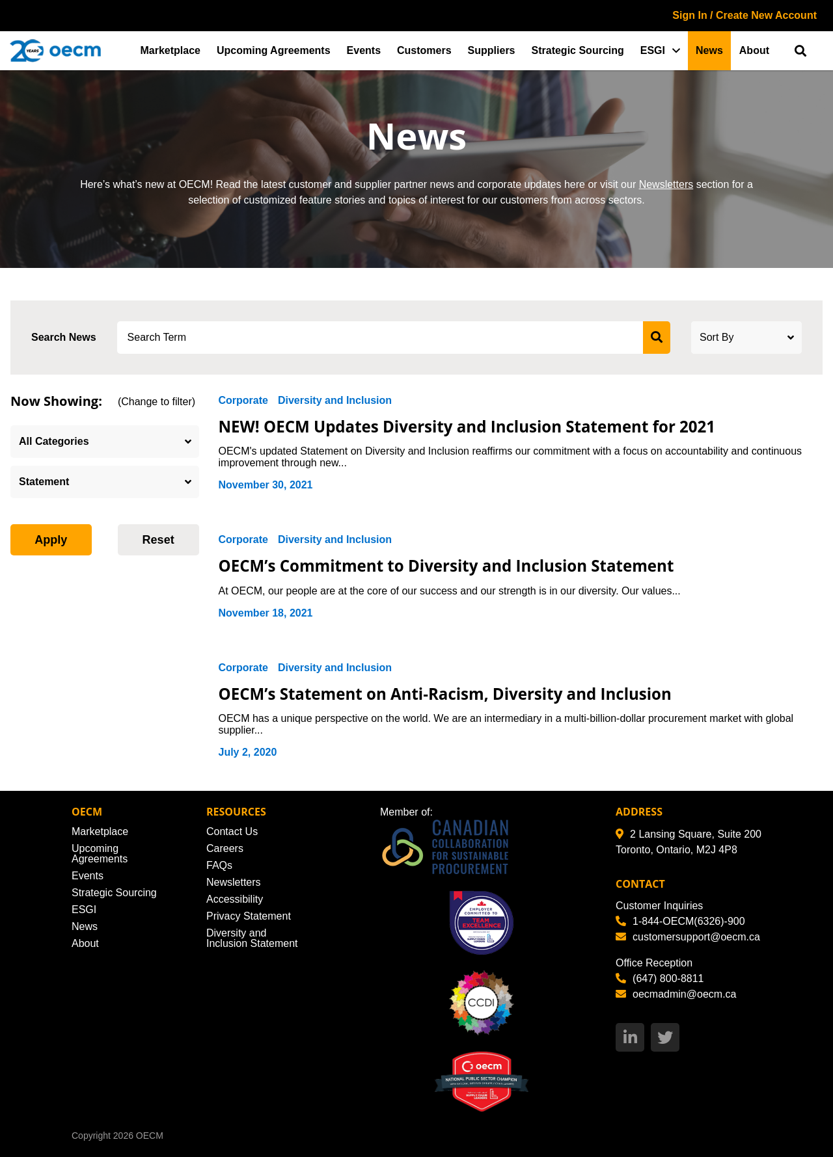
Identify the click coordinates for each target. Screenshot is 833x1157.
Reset (158, 539)
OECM (149, 1135)
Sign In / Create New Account (744, 15)
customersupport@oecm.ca (688, 936)
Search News (63, 337)
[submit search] (656, 337)
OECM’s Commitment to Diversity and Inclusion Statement (455, 565)
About (754, 50)
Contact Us (232, 831)
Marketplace (171, 50)
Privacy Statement (248, 916)
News (709, 50)
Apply (50, 539)
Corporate (243, 400)
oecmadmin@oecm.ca (676, 994)
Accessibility (234, 899)
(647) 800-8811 (659, 978)
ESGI (652, 50)
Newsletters (666, 184)
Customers (424, 50)
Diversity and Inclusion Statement (252, 938)
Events (364, 50)
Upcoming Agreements (274, 50)
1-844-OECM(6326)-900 (680, 921)
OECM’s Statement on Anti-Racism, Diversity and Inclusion (454, 693)
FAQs (219, 865)
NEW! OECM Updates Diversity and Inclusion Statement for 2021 (477, 426)
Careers (224, 848)
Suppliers (491, 50)
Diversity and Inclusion (335, 400)
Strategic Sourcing (578, 50)
